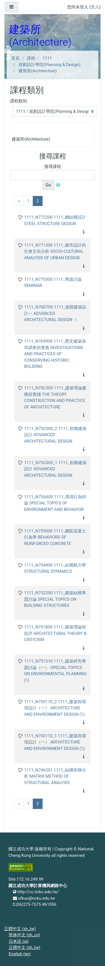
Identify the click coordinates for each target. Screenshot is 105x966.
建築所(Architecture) (37, 70)
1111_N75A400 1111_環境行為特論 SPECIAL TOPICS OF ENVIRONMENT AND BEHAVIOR (55, 503)
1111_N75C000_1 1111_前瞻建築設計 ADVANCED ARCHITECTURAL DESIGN (55, 469)
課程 (31, 58)
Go (48, 185)
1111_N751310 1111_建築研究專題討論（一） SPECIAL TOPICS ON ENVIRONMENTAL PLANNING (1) (55, 671)
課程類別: (19, 101)
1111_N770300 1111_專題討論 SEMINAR (53, 282)
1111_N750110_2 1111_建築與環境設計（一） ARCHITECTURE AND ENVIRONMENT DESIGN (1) (55, 708)
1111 (47, 58)
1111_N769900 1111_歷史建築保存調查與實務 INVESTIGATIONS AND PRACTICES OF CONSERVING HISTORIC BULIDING (55, 354)
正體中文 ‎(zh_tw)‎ (20, 928)
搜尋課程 (52, 166)
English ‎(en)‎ (20, 953)
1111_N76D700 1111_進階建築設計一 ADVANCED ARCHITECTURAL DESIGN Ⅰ (55, 313)
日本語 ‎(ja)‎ (19, 941)
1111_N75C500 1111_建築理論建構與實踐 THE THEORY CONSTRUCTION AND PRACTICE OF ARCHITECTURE (55, 397)
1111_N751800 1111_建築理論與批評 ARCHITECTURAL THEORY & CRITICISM (55, 633)
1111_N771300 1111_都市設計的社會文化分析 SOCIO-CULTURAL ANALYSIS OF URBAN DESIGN (55, 251)
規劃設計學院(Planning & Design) (49, 64)
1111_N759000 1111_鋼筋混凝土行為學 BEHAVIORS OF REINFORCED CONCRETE (55, 537)
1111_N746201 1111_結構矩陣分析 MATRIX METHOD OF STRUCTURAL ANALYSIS (55, 776)
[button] (59, 185)
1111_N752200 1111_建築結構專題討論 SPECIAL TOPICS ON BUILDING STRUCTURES (55, 599)
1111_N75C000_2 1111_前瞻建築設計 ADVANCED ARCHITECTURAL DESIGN (55, 435)
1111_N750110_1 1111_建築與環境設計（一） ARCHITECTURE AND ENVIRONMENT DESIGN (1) (55, 742)
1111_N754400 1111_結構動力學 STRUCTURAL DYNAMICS (55, 568)
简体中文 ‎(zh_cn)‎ (24, 934)
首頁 (15, 58)
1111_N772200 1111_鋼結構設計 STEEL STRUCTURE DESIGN (55, 220)
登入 (95, 7)
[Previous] (19, 201)
